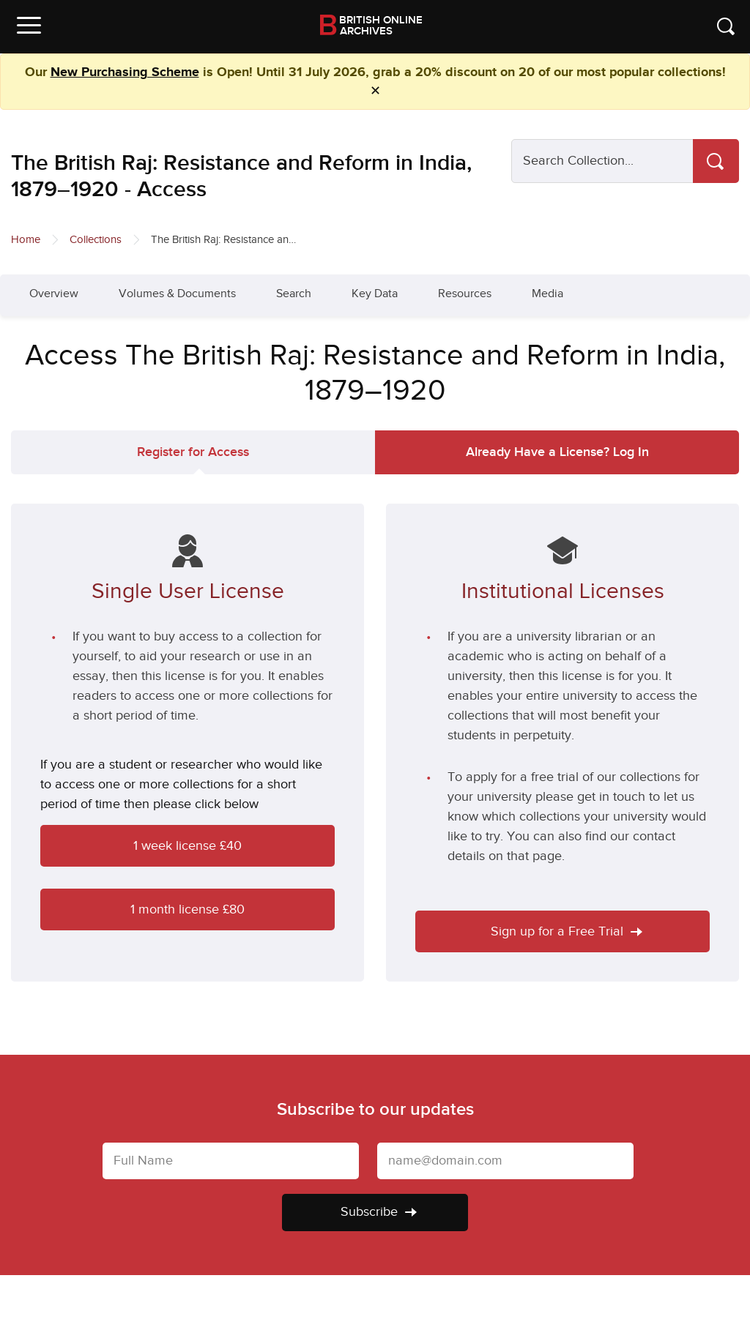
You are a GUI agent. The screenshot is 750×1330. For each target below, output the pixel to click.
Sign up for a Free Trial (566, 931)
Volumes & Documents (177, 294)
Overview (53, 294)
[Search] (716, 161)
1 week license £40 (187, 845)
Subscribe (379, 1211)
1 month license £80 (187, 909)
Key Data (375, 294)
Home (25, 240)
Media (547, 294)
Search (293, 294)
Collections (96, 240)
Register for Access (193, 452)
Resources (464, 294)
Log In (557, 452)
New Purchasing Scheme (125, 72)
